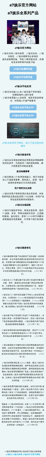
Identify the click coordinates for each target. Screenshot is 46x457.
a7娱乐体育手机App (23, 115)
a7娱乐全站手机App (23, 107)
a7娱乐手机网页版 (23, 77)
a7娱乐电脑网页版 (23, 69)
